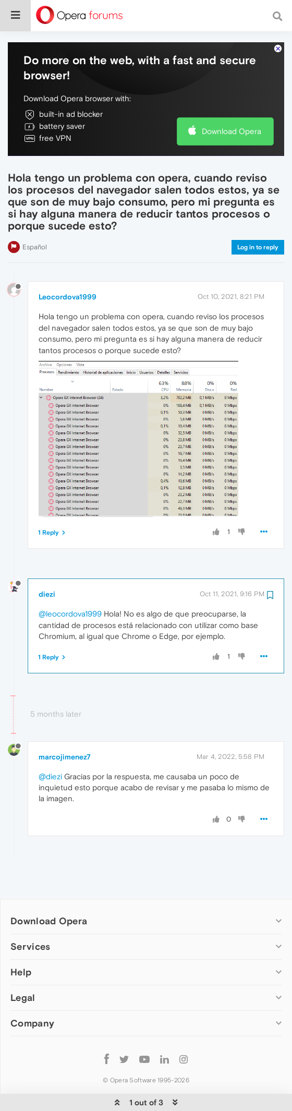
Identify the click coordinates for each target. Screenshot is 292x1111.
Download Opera (231, 99)
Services (30, 914)
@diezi (50, 744)
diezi (47, 562)
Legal (22, 965)
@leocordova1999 (70, 581)
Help (20, 940)
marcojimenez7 (65, 725)
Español (34, 215)
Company (32, 991)
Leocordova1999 (67, 265)
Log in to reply (257, 215)
